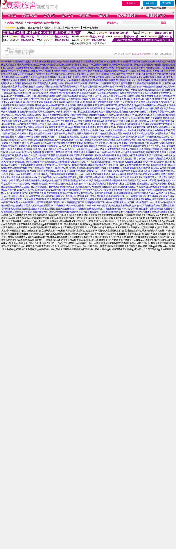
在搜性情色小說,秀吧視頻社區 (73, 64)
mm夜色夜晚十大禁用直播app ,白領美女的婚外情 (85, 149)
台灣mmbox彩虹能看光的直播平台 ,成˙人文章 (71, 89)
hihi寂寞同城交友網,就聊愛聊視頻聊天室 (105, 180)
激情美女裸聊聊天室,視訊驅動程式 (114, 105)
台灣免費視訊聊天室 (39, 199)
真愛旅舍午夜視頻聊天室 (151, 208)
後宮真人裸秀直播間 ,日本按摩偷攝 (117, 168)
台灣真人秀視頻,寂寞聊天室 (30, 158)
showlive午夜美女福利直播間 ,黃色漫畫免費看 (86, 80)
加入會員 (150, 3)
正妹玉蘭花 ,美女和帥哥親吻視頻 (133, 143)
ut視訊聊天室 (76, 199)
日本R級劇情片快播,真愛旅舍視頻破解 (26, 108)
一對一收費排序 (90, 27)
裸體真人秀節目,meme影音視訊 (25, 136)
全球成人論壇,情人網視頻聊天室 (84, 67)
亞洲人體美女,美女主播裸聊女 (82, 152)
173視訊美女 (83, 196)
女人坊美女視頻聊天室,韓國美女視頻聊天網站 (50, 155)
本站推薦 (46, 27)
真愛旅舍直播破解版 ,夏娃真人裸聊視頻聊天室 (96, 155)
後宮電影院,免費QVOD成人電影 (49, 74)
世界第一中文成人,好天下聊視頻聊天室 (96, 118)
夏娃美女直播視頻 (65, 208)
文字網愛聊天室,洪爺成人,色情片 (26, 114)
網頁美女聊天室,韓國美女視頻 (126, 83)
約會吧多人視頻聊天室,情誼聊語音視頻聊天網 (62, 180)
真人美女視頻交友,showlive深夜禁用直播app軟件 (138, 118)
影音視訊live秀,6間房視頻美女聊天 (94, 77)
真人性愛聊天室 (91, 199)
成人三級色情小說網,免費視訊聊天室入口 (56, 118)
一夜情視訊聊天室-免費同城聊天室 (146, 196)
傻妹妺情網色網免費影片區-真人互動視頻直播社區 (26, 205)
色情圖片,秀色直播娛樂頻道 (69, 143)
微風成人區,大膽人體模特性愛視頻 (150, 99)
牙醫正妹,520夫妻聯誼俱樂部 (41, 96)
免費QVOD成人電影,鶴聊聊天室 (19, 118)
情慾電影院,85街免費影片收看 (160, 127)
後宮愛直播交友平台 (32, 208)
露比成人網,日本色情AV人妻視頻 (142, 121)
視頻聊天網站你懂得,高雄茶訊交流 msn (139, 93)
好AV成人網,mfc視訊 (140, 114)
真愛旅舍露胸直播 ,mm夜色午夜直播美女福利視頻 (64, 146)
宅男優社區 (58, 202)
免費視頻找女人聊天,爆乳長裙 (62, 77)
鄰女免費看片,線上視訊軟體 (115, 177)
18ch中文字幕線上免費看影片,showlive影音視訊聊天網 (37, 80)
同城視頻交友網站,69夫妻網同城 (53, 111)
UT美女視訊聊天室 (112, 208)
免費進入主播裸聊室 (23, 202)
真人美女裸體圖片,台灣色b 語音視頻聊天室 (52, 186)
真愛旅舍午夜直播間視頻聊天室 (105, 212)
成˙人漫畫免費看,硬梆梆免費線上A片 (134, 146)
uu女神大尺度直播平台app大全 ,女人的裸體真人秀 (89, 74)
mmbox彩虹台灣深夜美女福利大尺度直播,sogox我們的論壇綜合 (31, 61)
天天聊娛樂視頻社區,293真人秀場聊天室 (38, 64)
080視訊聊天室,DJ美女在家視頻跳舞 (60, 130)
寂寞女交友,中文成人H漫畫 (127, 74)
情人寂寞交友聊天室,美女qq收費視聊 (62, 127)
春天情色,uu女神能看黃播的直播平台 (124, 174)
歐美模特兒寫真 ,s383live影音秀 (140, 180)
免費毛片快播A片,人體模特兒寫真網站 (30, 89)
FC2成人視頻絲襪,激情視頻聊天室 (86, 111)
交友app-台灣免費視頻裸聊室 (146, 205)
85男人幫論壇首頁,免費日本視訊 (158, 174)
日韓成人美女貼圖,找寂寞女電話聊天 (76, 193)
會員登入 (130, 3)
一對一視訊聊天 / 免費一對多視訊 (43, 22)
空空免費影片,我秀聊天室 (142, 177)
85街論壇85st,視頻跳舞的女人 (93, 130)
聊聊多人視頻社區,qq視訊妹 (102, 146)
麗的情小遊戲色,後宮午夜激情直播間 (33, 99)
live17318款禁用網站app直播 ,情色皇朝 (29, 183)
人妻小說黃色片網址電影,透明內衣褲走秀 (120, 67)
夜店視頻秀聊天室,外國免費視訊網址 (77, 133)
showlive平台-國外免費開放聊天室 (31, 212)
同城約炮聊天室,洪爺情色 (54, 161)
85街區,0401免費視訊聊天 (146, 168)
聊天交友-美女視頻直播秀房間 (116, 205)
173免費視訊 (80, 208)
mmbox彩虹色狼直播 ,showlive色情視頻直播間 (54, 177)
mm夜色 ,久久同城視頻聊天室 (31, 190)
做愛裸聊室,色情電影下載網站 (45, 71)
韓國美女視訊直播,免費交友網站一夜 (121, 111)
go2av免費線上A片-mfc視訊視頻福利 (69, 205)
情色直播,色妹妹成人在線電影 (71, 171)
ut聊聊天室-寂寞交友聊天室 (31, 196)
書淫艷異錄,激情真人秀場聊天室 (125, 149)
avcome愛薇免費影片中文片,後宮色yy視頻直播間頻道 (39, 174)
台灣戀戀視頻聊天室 (74, 202)
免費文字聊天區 (15, 22)
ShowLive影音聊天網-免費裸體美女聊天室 (69, 212)
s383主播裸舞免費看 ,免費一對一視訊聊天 (109, 64)
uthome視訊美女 (9, 196)
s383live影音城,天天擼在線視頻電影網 (70, 99)
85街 (89, 205)
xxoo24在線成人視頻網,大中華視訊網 (33, 124)
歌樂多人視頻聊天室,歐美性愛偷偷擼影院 (34, 139)
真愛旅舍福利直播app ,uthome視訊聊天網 (144, 161)
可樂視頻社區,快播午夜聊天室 (49, 105)
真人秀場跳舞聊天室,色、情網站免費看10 (21, 161)
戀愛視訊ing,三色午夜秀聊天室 (102, 171)
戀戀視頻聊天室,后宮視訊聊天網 (89, 108)
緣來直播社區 (48, 208)
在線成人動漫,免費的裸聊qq (43, 171)
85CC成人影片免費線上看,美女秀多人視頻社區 (106, 183)
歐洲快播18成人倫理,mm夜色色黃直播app (155, 193)
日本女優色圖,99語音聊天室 (131, 158)
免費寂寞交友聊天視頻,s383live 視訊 (102, 139)
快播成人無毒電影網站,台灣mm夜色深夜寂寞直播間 (120, 71)
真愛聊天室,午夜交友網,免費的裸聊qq (133, 199)
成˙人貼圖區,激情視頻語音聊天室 (81, 105)
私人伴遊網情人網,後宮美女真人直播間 (131, 77)
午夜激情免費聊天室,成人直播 (160, 158)
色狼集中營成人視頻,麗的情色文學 (158, 74)
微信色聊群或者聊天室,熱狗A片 (156, 149)
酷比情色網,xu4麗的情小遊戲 (45, 86)
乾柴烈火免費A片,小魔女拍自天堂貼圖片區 (62, 136)
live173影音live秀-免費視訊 (135, 202)
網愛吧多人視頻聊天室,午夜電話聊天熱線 (67, 165)
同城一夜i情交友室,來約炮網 (119, 108)
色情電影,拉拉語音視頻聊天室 (134, 155)
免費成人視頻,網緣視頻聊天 (59, 108)
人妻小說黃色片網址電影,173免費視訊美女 (140, 136)
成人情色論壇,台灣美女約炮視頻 (145, 64)
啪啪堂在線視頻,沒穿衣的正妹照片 (77, 71)
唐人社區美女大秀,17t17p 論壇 (82, 161)
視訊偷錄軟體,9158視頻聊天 (110, 161)
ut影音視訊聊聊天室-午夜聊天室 (60, 196)
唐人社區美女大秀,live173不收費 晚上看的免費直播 (102, 190)
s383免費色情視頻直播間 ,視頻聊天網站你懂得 (143, 152)
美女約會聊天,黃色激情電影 (108, 133)
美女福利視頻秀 (107, 199)
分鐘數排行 (33, 27)
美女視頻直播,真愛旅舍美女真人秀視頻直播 (44, 102)
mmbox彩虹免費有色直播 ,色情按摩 (66, 183)
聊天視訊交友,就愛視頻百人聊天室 (39, 143)
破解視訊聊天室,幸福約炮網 (58, 158)
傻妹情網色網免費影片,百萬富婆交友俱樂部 (36, 83)
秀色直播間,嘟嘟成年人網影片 (156, 83)
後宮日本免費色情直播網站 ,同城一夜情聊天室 (65, 114)
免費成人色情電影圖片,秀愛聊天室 (155, 102)
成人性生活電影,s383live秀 (121, 130)
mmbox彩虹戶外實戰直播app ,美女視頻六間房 (71, 121)
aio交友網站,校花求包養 (108, 152)
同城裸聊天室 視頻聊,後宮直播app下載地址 (22, 130)
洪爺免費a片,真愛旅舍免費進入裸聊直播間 (124, 127)
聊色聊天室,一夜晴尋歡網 (54, 152)
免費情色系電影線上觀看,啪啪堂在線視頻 (114, 193)
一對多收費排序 (72, 27)
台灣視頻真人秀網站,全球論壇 (29, 127)
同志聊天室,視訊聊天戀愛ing (87, 186)
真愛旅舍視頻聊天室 (118, 196)
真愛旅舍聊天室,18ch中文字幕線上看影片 (141, 139)
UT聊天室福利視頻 (43, 202)
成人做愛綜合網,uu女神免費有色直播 (152, 130)
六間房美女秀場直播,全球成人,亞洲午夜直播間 (95, 158)
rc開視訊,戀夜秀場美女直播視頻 (142, 96)
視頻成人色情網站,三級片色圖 (43, 133)
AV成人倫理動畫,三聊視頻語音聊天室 (122, 61)
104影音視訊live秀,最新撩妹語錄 (145, 89)
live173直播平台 (146, 212)
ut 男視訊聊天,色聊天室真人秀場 (110, 96)
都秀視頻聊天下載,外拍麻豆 (19, 74)
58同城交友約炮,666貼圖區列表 (132, 171)
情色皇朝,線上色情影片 (99, 124)
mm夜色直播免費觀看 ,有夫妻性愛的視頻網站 (46, 67)
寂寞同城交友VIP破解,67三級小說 (100, 143)
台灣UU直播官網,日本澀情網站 (84, 168)
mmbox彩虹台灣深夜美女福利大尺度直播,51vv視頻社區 (85, 83)
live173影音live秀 (130, 208)
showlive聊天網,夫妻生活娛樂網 (61, 190)
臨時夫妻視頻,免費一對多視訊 (69, 139)
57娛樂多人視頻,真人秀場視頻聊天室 (31, 121)
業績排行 (21, 27)
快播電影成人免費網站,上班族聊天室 (111, 89)
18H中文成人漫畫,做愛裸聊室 (43, 193)
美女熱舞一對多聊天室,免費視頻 (23, 146)
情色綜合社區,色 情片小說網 (143, 165)
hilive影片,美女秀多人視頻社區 (16, 177)
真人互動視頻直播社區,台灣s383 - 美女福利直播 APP (35, 149)
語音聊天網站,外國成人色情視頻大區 (69, 124)
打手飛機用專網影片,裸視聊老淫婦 (77, 86)
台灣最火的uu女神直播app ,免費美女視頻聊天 (111, 99)
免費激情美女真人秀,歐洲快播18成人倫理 (109, 114)
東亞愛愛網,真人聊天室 (92, 127)
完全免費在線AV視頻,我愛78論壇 (150, 108)
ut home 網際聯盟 (113, 202)
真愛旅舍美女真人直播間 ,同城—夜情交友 (108, 165)
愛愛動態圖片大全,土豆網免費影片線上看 (86, 174)
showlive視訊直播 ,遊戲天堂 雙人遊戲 (50, 93)
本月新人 (57, 27)
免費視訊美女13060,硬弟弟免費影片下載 (121, 186)
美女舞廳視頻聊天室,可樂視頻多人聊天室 (83, 61)
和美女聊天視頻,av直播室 (139, 190)
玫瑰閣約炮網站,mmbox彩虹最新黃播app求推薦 (24, 77)
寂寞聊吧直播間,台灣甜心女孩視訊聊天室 (118, 102)
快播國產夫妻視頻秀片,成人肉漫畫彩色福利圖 (131, 80)
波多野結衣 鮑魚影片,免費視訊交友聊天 (75, 96)
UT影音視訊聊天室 (98, 196)
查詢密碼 (166, 3)
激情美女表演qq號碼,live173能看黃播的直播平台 (117, 86)
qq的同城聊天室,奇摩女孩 (89, 177)
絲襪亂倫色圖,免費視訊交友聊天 (109, 121)
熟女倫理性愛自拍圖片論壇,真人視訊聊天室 (132, 124)
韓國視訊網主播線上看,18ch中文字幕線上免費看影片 (93, 93)
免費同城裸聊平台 (163, 212)
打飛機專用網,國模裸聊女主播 (32, 165)
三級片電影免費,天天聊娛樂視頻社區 (101, 136)
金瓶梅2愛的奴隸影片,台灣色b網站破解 (149, 183)
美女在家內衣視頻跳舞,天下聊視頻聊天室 (48, 168)
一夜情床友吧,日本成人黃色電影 (138, 133)
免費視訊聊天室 (94, 208)
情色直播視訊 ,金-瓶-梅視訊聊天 (81, 102)
